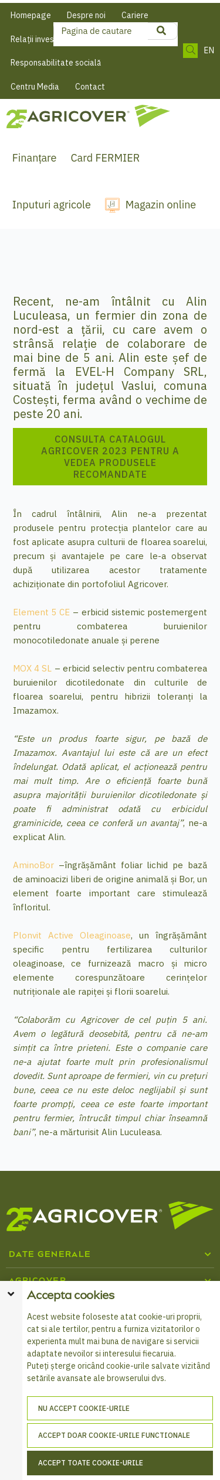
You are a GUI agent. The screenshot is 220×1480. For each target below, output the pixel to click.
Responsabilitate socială (56, 62)
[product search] (161, 31)
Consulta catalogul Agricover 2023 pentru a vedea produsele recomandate (110, 456)
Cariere (134, 15)
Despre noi (86, 15)
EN (209, 50)
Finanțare (34, 158)
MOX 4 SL (32, 668)
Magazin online (161, 205)
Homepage (31, 15)
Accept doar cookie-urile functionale (114, 1435)
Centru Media (35, 86)
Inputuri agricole (51, 205)
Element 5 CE (41, 612)
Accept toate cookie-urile (90, 1462)
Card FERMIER (105, 158)
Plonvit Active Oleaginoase (72, 935)
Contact (90, 86)
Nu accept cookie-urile (84, 1408)
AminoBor (33, 865)
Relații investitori (41, 39)
